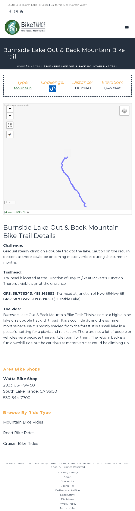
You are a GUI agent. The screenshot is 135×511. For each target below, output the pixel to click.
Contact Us (67, 481)
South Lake (14, 4)
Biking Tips (67, 485)
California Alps (59, 4)
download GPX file (17, 212)
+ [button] (10, 109)
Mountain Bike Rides (23, 422)
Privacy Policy (67, 503)
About (68, 476)
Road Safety (67, 494)
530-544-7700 (16, 397)
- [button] (9, 116)
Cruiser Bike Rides (20, 443)
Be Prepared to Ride (67, 490)
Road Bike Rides (19, 433)
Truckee (43, 4)
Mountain (23, 88)
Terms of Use (67, 508)
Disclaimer (67, 499)
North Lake (30, 4)
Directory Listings (67, 472)
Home (21, 66)
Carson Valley (78, 4)
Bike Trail (35, 66)
